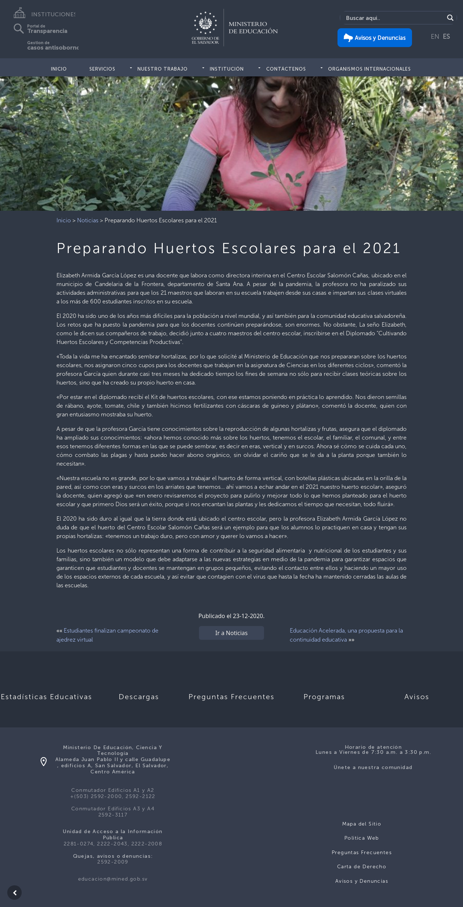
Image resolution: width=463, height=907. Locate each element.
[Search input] (394, 18)
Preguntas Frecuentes (362, 852)
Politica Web (361, 838)
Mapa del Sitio (362, 824)
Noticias (87, 220)
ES (446, 37)
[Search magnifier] (450, 18)
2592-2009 (112, 862)
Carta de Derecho (361, 867)
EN (435, 37)
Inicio (59, 69)
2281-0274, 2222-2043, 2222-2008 (113, 844)
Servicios (102, 69)
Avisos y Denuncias (361, 881)
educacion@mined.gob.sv (113, 879)
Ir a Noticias (231, 633)
